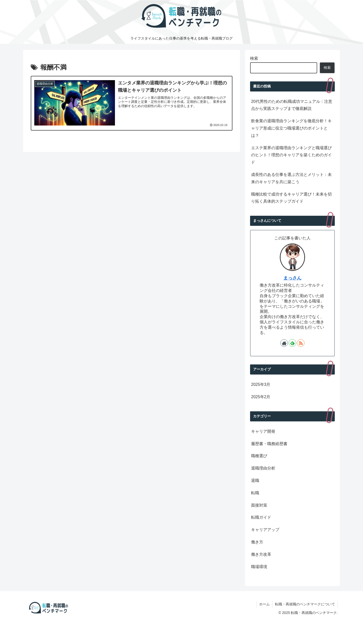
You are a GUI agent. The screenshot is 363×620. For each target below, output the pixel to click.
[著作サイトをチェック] (284, 343)
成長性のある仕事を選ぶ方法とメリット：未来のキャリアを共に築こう (291, 178)
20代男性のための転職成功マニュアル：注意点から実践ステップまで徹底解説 (291, 105)
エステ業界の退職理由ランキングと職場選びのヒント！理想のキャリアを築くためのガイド (291, 155)
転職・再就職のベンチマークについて (305, 604)
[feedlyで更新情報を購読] (292, 343)
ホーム (264, 604)
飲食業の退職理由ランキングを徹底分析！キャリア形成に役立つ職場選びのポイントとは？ (291, 128)
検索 (254, 58)
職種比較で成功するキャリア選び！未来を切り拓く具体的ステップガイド (291, 198)
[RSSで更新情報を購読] (301, 343)
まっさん (292, 278)
